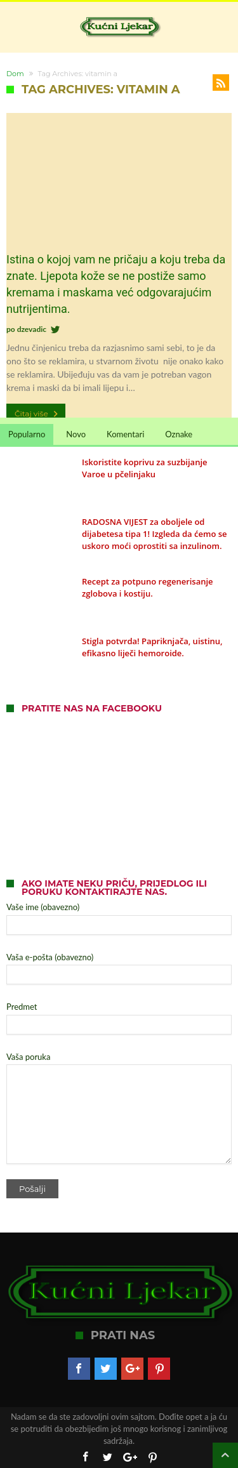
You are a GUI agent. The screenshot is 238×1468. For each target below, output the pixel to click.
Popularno (26, 434)
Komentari (125, 434)
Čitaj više (37, 414)
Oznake (178, 434)
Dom (15, 73)
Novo (76, 434)
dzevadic (31, 329)
